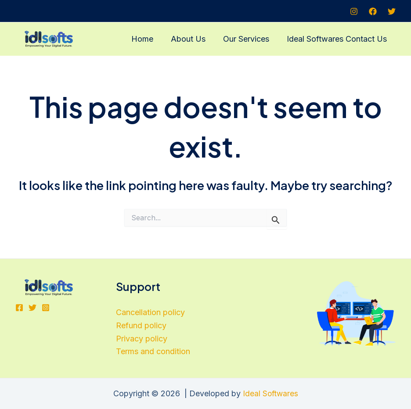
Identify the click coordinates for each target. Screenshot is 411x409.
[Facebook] (373, 11)
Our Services (249, 38)
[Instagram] (354, 11)
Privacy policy (141, 338)
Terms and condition (153, 351)
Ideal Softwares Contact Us (338, 38)
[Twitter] (392, 11)
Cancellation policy (150, 312)
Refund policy (141, 325)
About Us (192, 38)
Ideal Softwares (270, 393)
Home (148, 38)
